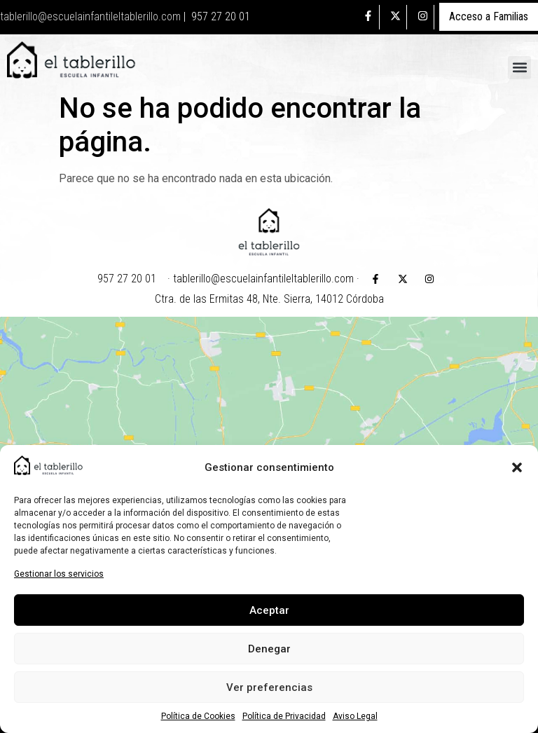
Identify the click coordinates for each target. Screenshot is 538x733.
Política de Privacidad (284, 716)
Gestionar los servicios (59, 574)
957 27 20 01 (220, 16)
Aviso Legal (355, 716)
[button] (517, 467)
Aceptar (269, 610)
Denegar (269, 649)
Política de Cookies (198, 716)
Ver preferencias (269, 687)
